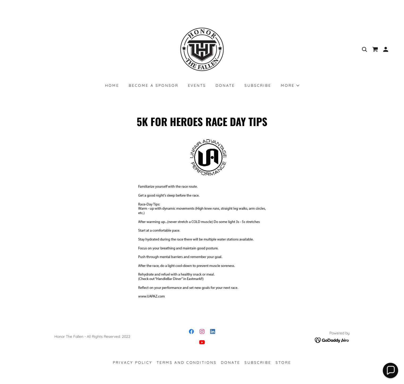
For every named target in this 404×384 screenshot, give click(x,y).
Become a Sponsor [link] (153, 85)
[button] (385, 49)
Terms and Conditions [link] (187, 362)
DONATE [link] (225, 85)
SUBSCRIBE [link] (257, 85)
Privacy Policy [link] (132, 362)
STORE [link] (283, 362)
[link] (202, 48)
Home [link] (112, 85)
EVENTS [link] (197, 85)
